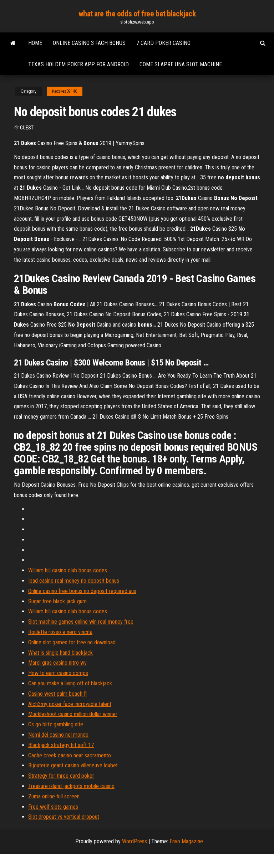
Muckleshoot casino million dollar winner (72, 714)
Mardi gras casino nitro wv (57, 662)
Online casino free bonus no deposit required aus (82, 591)
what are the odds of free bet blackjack (137, 13)
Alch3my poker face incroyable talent (69, 704)
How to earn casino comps (58, 673)
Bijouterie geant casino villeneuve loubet (73, 765)
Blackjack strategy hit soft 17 (61, 745)
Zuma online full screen (54, 796)
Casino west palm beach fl (57, 693)
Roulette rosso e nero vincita (60, 632)
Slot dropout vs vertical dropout (63, 816)
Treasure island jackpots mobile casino (71, 786)
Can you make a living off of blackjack (70, 683)
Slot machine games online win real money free (80, 621)
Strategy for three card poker (61, 775)
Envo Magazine (186, 841)
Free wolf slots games (53, 806)
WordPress (134, 841)
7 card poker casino (163, 43)
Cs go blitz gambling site (55, 724)
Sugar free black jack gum (57, 601)
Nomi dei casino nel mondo (58, 734)
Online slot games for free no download (72, 642)
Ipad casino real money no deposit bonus (73, 580)
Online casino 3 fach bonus (89, 43)
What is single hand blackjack (60, 652)
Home (35, 43)
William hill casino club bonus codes (67, 570)
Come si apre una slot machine (180, 64)
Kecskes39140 (64, 91)
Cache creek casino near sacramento (69, 755)
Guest (27, 128)
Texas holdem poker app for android (78, 64)
